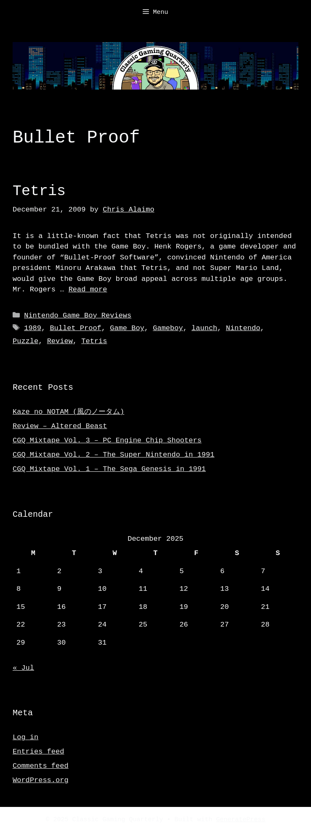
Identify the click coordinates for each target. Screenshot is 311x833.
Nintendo (243, 328)
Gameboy (168, 328)
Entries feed (38, 751)
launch (204, 328)
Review (60, 341)
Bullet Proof (75, 328)
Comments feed (41, 766)
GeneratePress (241, 820)
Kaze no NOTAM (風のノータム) (68, 412)
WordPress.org (41, 780)
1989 (32, 328)
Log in (25, 737)
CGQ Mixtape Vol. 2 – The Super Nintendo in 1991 (113, 455)
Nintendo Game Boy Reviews (77, 315)
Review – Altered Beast (60, 426)
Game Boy (127, 328)
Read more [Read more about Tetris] (88, 289)
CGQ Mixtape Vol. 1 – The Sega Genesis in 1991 (109, 469)
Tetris (39, 191)
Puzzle (25, 341)
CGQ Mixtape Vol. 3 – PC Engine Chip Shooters (107, 440)
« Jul (23, 668)
